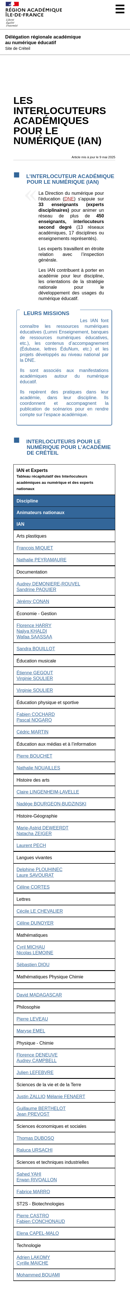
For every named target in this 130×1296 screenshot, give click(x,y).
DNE (69, 198)
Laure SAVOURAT (35, 875)
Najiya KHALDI (31, 631)
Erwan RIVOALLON (36, 1179)
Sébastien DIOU (32, 964)
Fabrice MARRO (33, 1191)
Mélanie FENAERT (66, 1096)
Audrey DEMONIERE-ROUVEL (48, 583)
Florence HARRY (33, 625)
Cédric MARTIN (32, 731)
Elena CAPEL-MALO (37, 1233)
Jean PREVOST (32, 1114)
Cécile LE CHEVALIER (39, 911)
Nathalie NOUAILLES (38, 767)
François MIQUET (34, 547)
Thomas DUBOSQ (35, 1138)
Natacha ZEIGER (34, 833)
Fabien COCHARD (35, 714)
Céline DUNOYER (35, 922)
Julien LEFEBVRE (35, 1072)
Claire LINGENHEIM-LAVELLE (47, 791)
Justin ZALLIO (30, 1096)
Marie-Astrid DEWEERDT (42, 827)
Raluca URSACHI (34, 1149)
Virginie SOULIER (34, 678)
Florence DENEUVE (37, 1054)
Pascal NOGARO (34, 719)
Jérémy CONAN (32, 601)
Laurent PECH (31, 845)
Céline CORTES (33, 886)
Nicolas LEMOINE (34, 952)
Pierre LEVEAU (32, 1018)
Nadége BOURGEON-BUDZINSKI (51, 803)
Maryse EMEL (30, 1030)
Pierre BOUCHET (34, 755)
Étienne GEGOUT (34, 672)
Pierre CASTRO (32, 1215)
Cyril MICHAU (30, 946)
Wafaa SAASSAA (34, 636)
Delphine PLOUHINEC (39, 869)
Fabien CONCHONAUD (40, 1221)
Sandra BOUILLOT (35, 648)
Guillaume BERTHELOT (41, 1108)
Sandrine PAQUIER (36, 589)
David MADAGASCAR (39, 994)
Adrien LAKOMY (33, 1257)
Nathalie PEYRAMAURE (41, 559)
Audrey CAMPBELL (36, 1060)
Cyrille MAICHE (32, 1262)
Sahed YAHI (28, 1174)
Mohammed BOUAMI (38, 1274)
